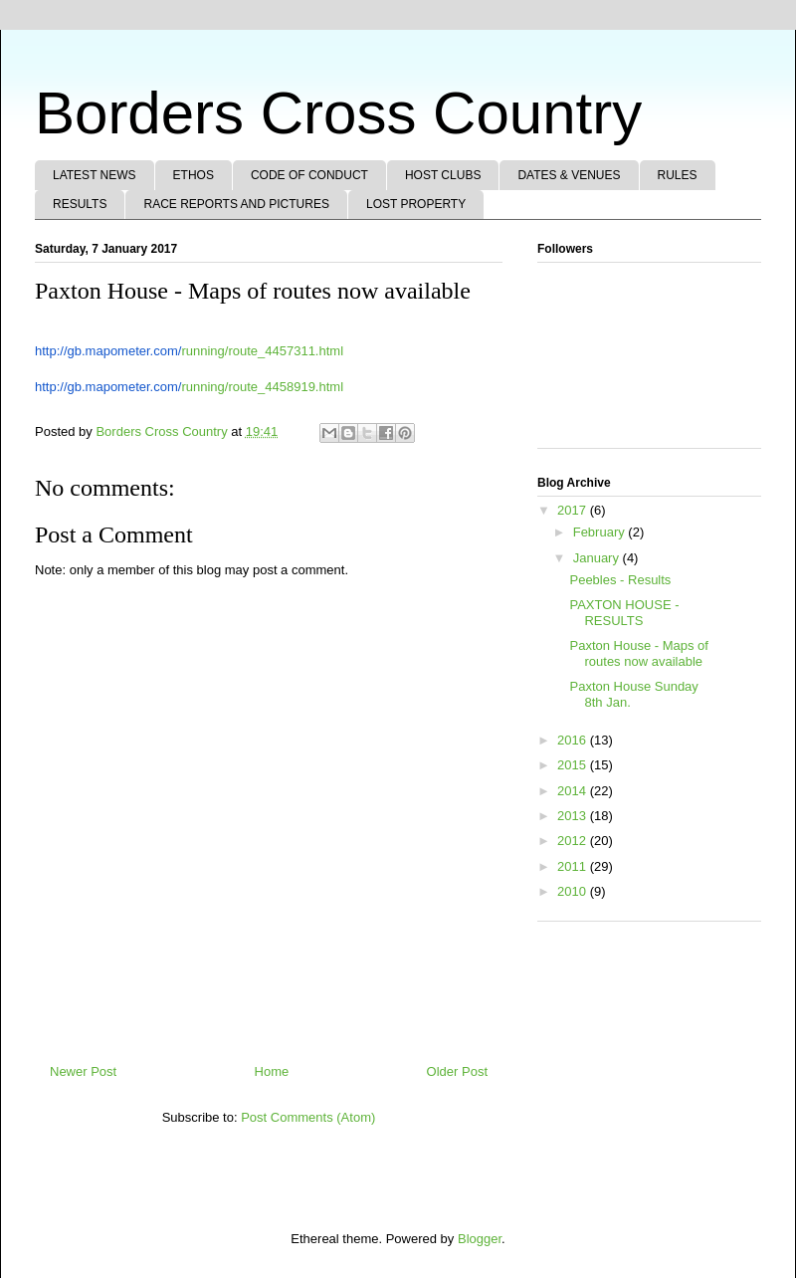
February (601, 532)
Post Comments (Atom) (308, 1117)
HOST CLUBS (443, 175)
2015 (573, 764)
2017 (573, 510)
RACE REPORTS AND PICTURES (235, 204)
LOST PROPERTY (416, 204)
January (598, 557)
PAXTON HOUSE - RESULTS (624, 612)
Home (272, 1071)
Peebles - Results (620, 579)
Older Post (457, 1071)
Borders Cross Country (338, 113)
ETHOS (193, 175)
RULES (677, 175)
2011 (573, 866)
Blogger (479, 1238)
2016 (573, 740)
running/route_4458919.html (189, 386)
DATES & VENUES (568, 175)
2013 (573, 815)
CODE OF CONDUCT (309, 175)
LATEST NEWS (94, 175)
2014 (573, 790)
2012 (573, 840)
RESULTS (79, 204)
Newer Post (83, 1071)
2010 (573, 891)
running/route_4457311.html (189, 350)
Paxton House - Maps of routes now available (638, 653)
